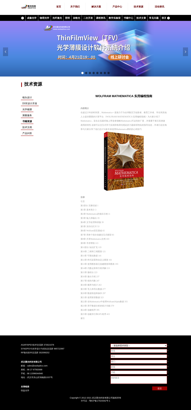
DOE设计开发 (29, 103)
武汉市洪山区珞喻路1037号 (40, 377)
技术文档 (27, 127)
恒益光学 (25, 390)
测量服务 (27, 115)
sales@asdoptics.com (37, 366)
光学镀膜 (27, 109)
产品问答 (27, 133)
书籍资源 (27, 121)
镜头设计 (27, 97)
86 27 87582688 (34, 369)
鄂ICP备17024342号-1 (99, 401)
